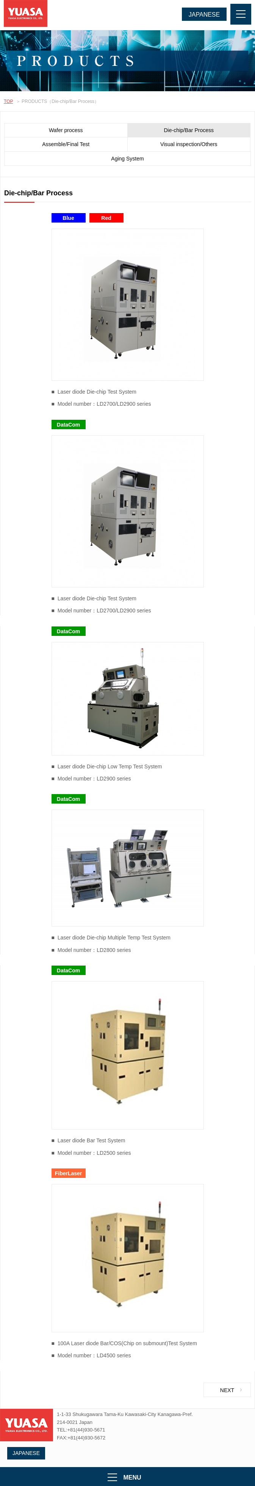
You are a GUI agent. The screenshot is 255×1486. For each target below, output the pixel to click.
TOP (8, 101)
